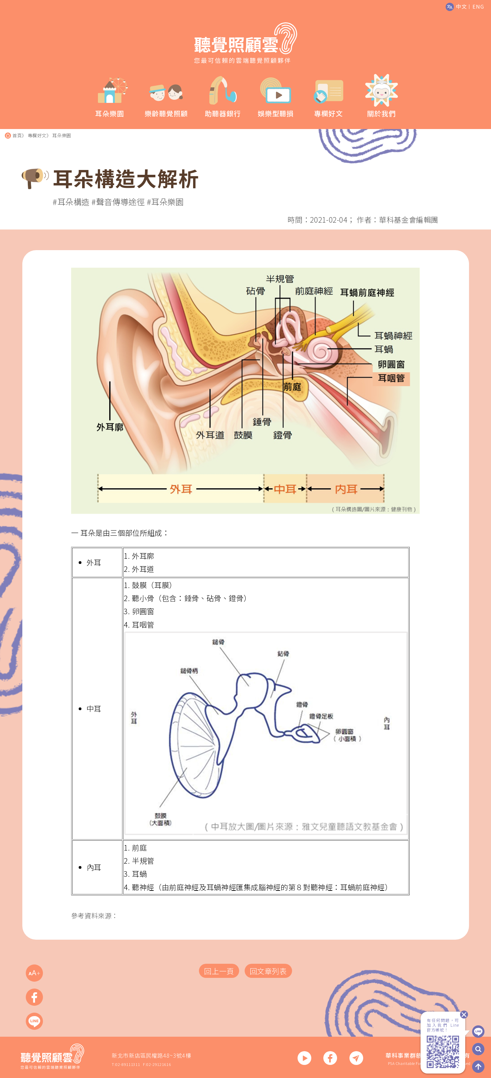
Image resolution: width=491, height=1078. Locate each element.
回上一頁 (219, 970)
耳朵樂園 (61, 135)
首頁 (17, 135)
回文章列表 (268, 970)
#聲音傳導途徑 (118, 201)
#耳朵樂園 (165, 201)
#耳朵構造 (71, 201)
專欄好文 (37, 135)
